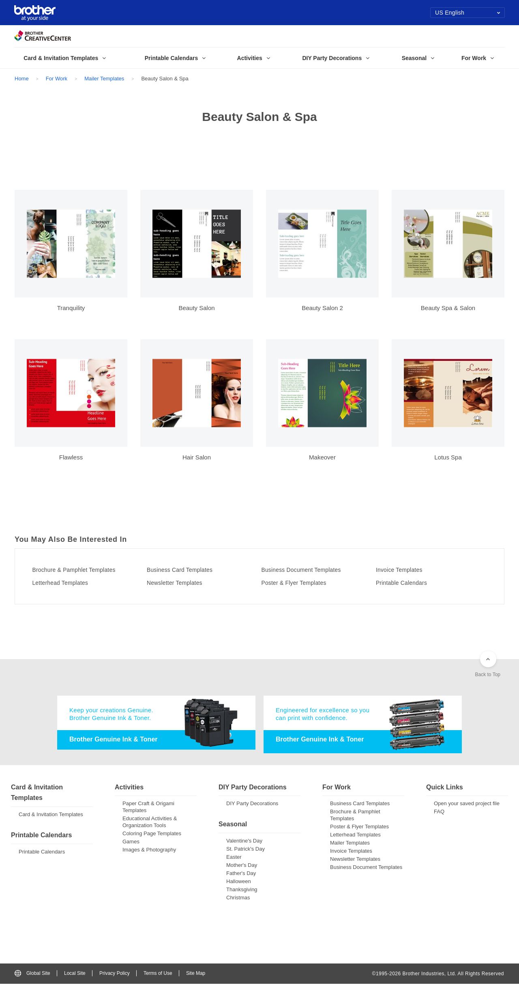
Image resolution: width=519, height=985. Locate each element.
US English (467, 12)
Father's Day (241, 874)
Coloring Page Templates (151, 835)
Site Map (195, 974)
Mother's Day (241, 866)
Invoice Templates (405, 570)
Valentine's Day (244, 842)
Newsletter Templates (181, 583)
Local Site (75, 974)
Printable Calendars (408, 583)
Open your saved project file (467, 805)
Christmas (238, 899)
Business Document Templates (310, 570)
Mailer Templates (104, 78)
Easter (234, 858)
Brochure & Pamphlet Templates (82, 570)
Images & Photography (149, 851)
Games (130, 843)
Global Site (32, 974)
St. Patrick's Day (245, 850)
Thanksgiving (241, 891)
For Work (56, 78)
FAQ (439, 813)
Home (22, 78)
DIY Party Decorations (252, 805)
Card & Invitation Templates (51, 816)
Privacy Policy (114, 974)
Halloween (238, 882)
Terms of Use (158, 974)
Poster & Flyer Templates (301, 583)
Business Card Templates (187, 570)
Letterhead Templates (66, 583)
